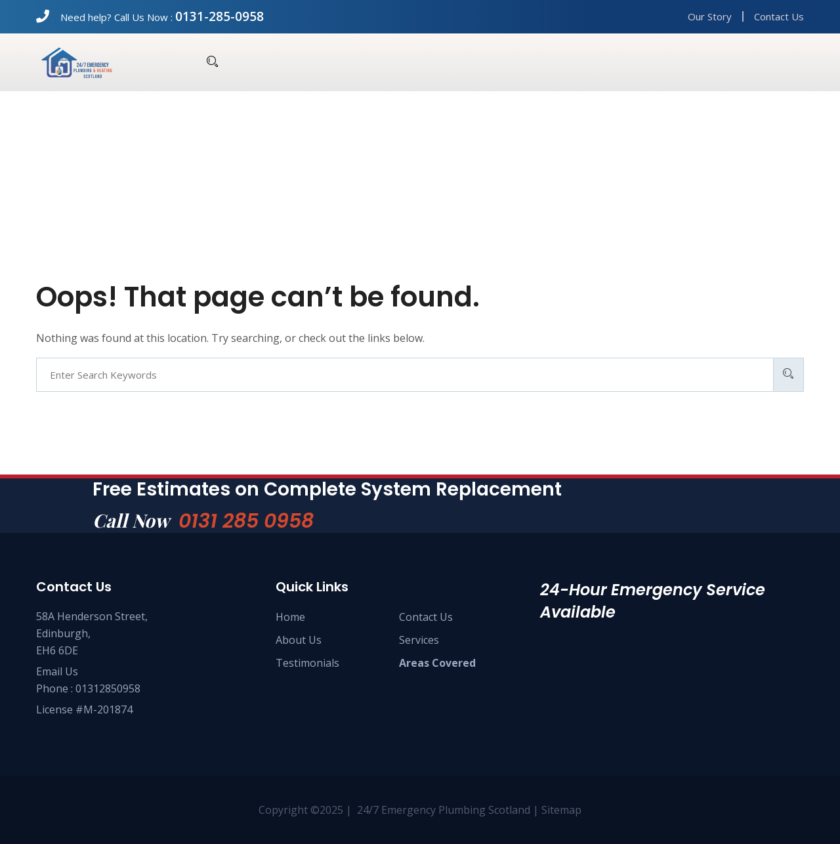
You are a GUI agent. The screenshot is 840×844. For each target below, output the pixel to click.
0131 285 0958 (246, 521)
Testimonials (307, 663)
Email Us (57, 671)
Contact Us (779, 16)
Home (290, 617)
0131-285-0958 (219, 16)
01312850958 (107, 688)
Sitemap (561, 810)
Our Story (710, 16)
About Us (299, 640)
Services (419, 640)
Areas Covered (437, 662)
